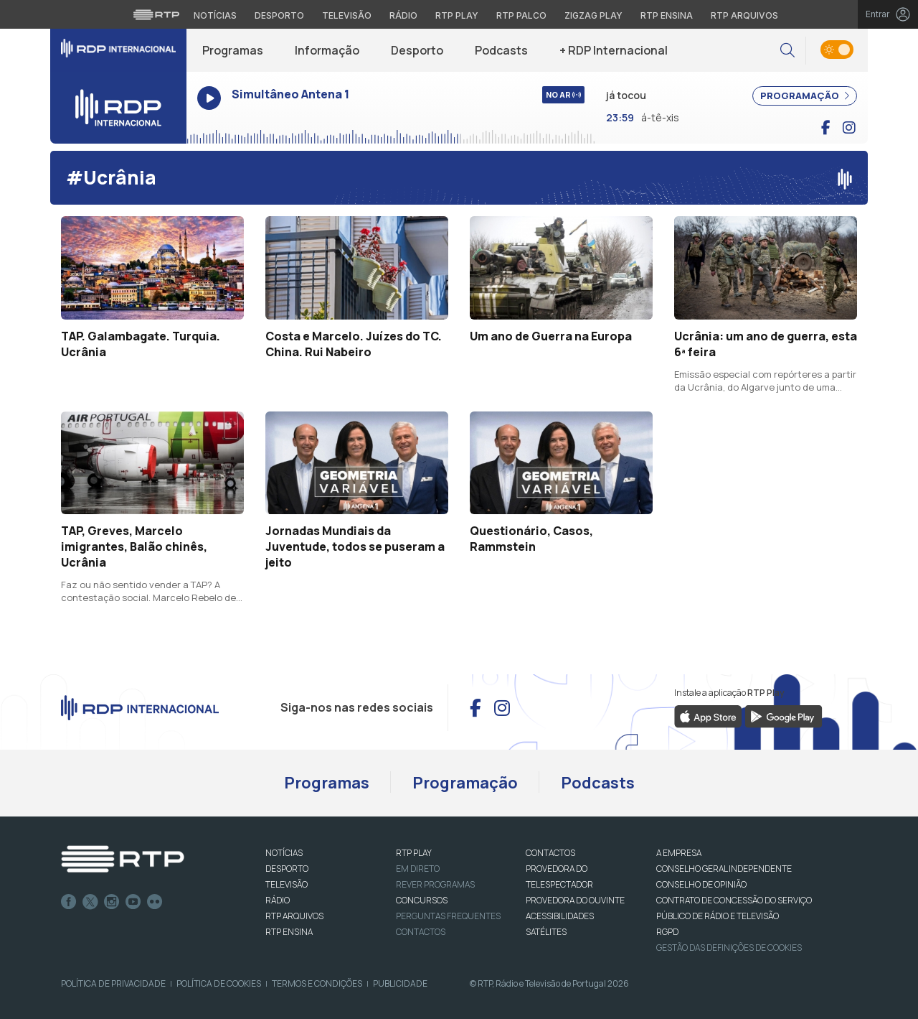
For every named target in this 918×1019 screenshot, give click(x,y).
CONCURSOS (422, 900)
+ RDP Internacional (613, 50)
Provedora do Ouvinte (575, 900)
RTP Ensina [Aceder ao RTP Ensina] (666, 15)
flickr (155, 902)
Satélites (546, 932)
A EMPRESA (678, 853)
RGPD (667, 932)
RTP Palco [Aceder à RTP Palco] (521, 15)
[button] (787, 51)
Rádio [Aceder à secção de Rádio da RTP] (403, 15)
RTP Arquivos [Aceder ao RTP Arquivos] (744, 15)
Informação (327, 50)
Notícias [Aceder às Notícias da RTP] (215, 15)
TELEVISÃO (286, 884)
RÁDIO (277, 900)
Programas (232, 50)
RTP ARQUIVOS (294, 916)
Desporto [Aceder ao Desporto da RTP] (279, 15)
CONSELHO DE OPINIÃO (701, 884)
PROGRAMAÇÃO (804, 95)
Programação (465, 783)
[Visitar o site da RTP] (156, 14)
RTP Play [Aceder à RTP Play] (456, 15)
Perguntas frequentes (448, 916)
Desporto (417, 50)
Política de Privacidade (113, 983)
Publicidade (400, 983)
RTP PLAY (414, 853)
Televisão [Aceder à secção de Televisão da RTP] (347, 15)
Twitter (90, 902)
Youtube (133, 902)
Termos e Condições (317, 983)
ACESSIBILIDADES (560, 916)
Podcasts (501, 50)
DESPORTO (286, 868)
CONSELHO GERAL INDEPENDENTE (724, 868)
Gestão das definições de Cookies (729, 947)
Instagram (112, 902)
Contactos (420, 932)
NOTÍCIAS (284, 853)
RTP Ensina (289, 932)
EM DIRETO (418, 868)
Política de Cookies (218, 983)
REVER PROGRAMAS (435, 884)
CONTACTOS (550, 853)
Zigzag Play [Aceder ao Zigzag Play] (593, 15)
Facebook (69, 902)
